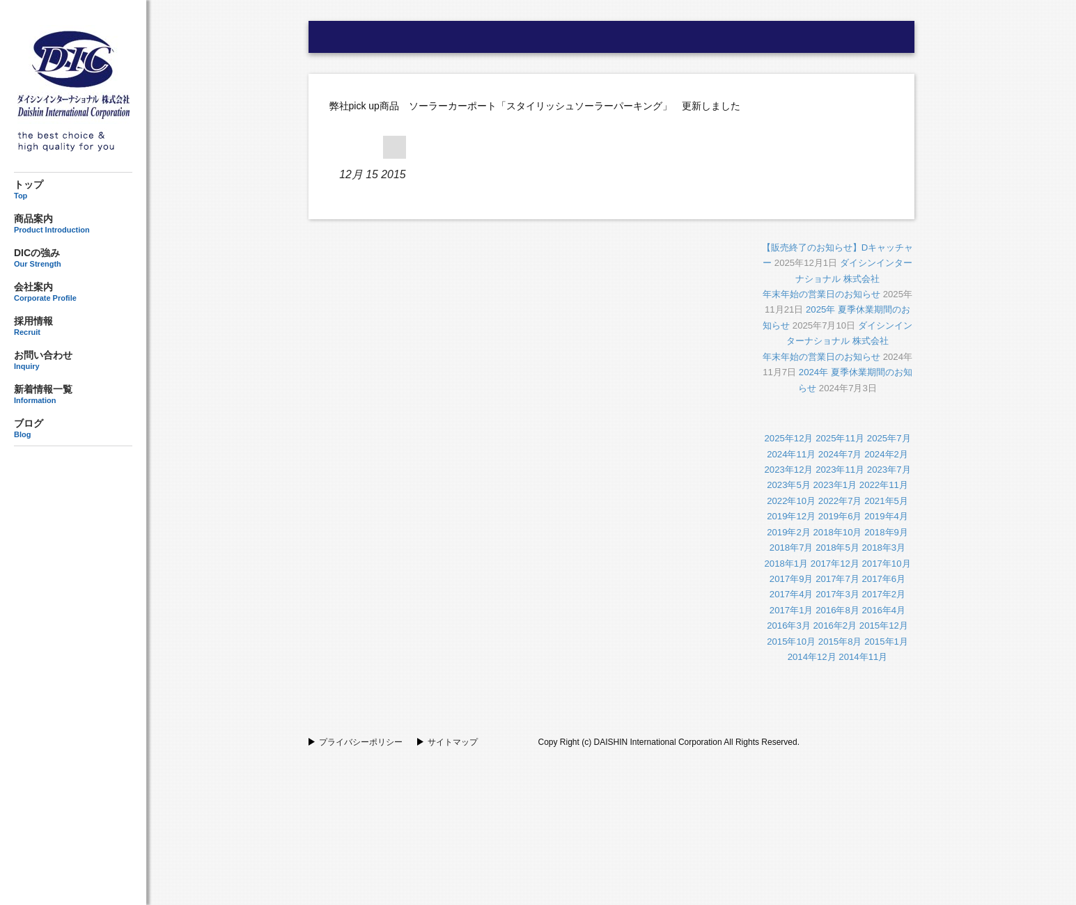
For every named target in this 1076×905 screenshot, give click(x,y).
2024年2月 (886, 454)
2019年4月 (886, 516)
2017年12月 (835, 563)
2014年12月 (812, 657)
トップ (73, 190)
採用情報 (73, 325)
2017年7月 (837, 579)
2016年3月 (789, 625)
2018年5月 (837, 547)
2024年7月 (840, 454)
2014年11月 (863, 657)
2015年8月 (840, 641)
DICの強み (73, 258)
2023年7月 (889, 469)
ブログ (73, 428)
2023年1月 (835, 485)
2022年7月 (840, 501)
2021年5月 (886, 501)
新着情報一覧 (73, 394)
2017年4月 (791, 594)
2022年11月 (883, 485)
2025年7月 (889, 438)
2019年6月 (840, 516)
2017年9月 (791, 579)
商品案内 (73, 223)
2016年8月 (837, 610)
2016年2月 (835, 625)
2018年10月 (837, 532)
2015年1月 (886, 641)
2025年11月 (840, 438)
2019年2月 (789, 532)
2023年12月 (788, 469)
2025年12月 (788, 438)
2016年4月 (884, 610)
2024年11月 (791, 454)
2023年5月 (789, 485)
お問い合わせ (73, 360)
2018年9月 (886, 532)
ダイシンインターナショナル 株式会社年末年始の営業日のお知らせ (837, 278)
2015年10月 (791, 641)
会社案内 (73, 291)
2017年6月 (884, 579)
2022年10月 (791, 501)
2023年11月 (840, 469)
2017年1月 (791, 610)
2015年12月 (883, 625)
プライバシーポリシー (361, 742)
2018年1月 (786, 563)
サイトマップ (453, 742)
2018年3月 (884, 547)
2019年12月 (791, 516)
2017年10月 (886, 563)
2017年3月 (837, 594)
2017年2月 (884, 594)
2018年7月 (791, 547)
